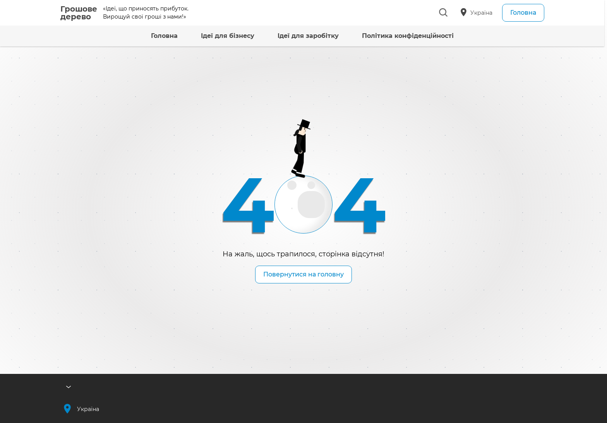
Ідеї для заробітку (295, 35)
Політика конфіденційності (395, 35)
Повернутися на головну (303, 274)
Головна (523, 12)
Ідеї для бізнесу (215, 35)
